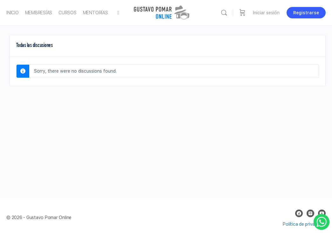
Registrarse (306, 12)
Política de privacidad (304, 224)
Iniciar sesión (266, 12)
